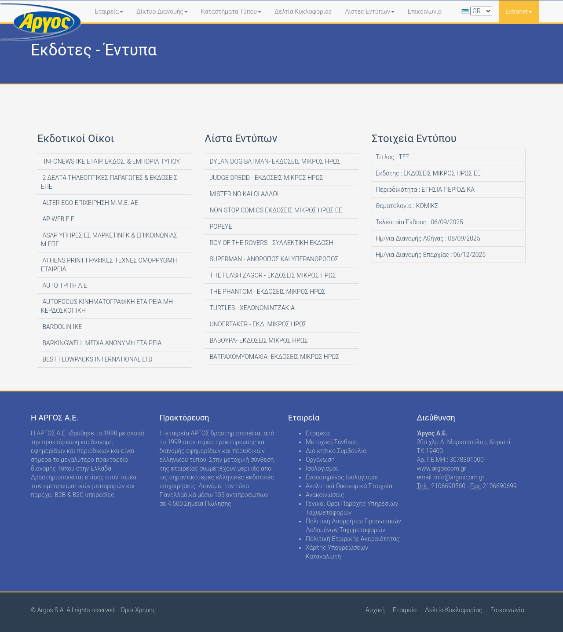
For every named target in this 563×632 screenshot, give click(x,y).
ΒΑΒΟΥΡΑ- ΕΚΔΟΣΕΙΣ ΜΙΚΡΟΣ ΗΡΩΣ (258, 340)
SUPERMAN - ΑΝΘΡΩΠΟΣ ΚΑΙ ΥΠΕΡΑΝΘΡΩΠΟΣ (273, 259)
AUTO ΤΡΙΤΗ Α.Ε (64, 285)
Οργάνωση (320, 459)
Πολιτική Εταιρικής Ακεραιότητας (353, 538)
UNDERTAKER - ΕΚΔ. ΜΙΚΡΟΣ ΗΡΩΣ (257, 324)
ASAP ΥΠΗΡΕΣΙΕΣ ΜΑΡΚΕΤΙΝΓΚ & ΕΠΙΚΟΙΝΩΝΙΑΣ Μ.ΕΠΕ (109, 240)
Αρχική (375, 610)
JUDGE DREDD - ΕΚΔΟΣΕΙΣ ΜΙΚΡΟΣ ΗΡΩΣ (265, 177)
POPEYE (220, 226)
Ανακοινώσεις (325, 494)
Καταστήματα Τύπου (231, 11)
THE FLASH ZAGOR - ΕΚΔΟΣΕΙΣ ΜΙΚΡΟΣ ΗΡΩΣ (272, 275)
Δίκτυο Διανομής (162, 11)
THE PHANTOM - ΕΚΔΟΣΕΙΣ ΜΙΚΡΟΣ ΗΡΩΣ (266, 291)
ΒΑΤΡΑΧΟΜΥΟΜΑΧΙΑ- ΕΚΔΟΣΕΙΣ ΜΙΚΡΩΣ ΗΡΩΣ (273, 356)
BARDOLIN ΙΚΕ (61, 326)
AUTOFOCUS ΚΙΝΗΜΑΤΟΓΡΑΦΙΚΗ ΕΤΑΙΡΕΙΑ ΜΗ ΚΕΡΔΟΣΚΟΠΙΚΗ (107, 306)
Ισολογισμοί (322, 468)
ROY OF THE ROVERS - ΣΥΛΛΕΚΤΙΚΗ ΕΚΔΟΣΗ (270, 242)
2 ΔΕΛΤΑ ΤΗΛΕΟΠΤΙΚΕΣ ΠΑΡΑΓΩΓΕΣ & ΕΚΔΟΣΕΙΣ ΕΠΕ (109, 182)
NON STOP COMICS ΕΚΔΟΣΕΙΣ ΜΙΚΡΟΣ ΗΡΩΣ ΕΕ (275, 210)
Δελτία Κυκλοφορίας (303, 11)
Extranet (518, 11)
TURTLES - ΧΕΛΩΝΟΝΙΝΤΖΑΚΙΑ (251, 307)
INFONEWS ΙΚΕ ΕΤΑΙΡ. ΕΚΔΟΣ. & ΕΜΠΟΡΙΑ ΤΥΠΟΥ (110, 161)
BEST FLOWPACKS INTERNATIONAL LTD (96, 359)
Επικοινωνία (425, 11)
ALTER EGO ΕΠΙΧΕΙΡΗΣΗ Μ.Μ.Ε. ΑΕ (89, 202)
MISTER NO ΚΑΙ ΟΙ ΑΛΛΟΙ (243, 193)
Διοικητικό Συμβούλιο (336, 450)
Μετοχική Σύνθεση (332, 442)
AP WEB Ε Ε (57, 219)
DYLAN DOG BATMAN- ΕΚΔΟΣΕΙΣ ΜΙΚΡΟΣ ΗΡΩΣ (274, 161)
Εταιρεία (109, 11)
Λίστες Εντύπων (370, 11)
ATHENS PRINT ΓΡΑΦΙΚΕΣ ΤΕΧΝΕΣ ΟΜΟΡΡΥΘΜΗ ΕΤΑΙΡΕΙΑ (109, 265)
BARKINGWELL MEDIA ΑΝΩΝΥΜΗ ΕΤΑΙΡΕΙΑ (101, 343)
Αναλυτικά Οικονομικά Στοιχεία (349, 486)
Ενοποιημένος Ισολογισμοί (342, 477)
